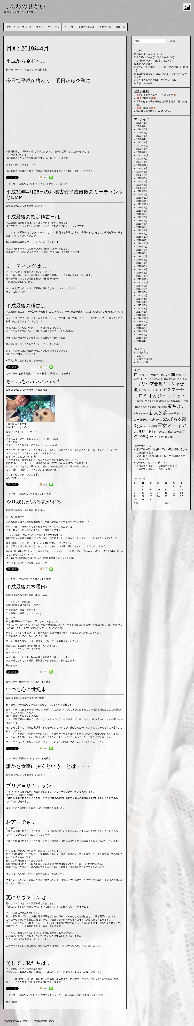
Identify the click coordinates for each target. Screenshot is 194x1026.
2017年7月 (141, 292)
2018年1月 (141, 272)
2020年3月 (141, 188)
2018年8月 (141, 250)
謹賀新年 (146, 98)
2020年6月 (141, 178)
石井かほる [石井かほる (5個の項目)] (160, 431)
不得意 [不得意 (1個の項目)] (150, 401)
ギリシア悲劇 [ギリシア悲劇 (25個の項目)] (149, 383)
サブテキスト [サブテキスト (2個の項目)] (145, 390)
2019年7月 (141, 214)
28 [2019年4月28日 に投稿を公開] (135, 499)
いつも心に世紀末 (26, 689)
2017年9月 (141, 285)
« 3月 (137, 502)
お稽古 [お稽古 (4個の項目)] (165, 378)
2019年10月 (142, 204)
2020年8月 (141, 171)
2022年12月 (142, 145)
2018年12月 (142, 237)
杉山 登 (143, 459)
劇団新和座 (41, 69)
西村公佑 (39, 698)
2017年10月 (142, 282)
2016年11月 (142, 318)
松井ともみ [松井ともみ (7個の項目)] (147, 419)
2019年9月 (141, 207)
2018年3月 (141, 266)
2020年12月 (142, 165)
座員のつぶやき (86, 27)
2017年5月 (141, 298)
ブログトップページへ (47, 27)
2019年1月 (141, 233)
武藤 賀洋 (40, 205)
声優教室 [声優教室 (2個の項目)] (151, 407)
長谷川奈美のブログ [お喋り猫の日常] (153, 60)
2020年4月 (141, 184)
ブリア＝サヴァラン (51, 995)
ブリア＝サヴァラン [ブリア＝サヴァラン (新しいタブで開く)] (64, 791)
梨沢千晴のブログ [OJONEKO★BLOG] (154, 57)
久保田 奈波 (41, 389)
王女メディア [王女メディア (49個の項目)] (171, 425)
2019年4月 (141, 223)
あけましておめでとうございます (156, 95)
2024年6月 (141, 129)
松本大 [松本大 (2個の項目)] (159, 419)
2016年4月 (141, 341)
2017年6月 (141, 295)
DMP (38, 373)
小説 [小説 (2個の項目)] (136, 413)
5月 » (167, 502)
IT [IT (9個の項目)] (135, 374)
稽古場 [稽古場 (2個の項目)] (177, 432)
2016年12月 (142, 315)
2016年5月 (141, 338)
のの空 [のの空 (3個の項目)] (173, 378)
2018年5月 (141, 259)
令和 (43, 184)
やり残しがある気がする (33, 501)
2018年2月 (141, 269)
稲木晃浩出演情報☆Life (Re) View (153, 111)
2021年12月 (142, 155)
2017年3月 (141, 305)
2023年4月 (141, 139)
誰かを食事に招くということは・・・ (48, 766)
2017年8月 (141, 289)
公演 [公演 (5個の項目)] (161, 400)
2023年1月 (141, 142)
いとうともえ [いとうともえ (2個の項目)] (153, 379)
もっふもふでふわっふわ (34, 381)
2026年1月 (141, 123)
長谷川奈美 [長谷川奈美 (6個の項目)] (165, 437)
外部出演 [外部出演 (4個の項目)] (161, 406)
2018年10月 (142, 243)
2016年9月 (141, 324)
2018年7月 (141, 253)
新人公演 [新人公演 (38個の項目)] (158, 412)
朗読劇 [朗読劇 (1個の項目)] (170, 414)
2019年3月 (141, 227)
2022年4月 (141, 149)
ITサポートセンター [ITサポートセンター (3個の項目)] (159, 374)
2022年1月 (141, 152)
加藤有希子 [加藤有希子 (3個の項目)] (177, 401)
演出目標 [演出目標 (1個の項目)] (146, 426)
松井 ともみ (41, 595)
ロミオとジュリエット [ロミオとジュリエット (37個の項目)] (162, 395)
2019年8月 (141, 210)
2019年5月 (141, 220)
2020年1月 (141, 194)
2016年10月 (142, 321)
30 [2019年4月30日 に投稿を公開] (150, 499)
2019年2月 (141, 230)
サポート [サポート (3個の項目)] (157, 390)
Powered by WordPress (15, 1021)
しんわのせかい (24, 6)
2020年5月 (141, 181)
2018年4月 (141, 263)
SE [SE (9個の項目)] (173, 374)
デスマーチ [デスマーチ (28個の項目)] (173, 389)
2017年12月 (142, 276)
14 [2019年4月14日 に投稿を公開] (135, 493)
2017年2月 (141, 308)
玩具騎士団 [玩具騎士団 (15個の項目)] (143, 431)
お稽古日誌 (24, 373)
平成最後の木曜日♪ (27, 586)
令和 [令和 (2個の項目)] (156, 401)
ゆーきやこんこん (145, 462)
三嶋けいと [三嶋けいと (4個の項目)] (140, 401)
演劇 (52, 373)
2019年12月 (142, 197)
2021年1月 (141, 162)
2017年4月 (141, 302)
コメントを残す (59, 184)
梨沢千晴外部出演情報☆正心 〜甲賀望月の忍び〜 (161, 449)
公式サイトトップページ (18, 27)
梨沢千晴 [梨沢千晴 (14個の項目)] (170, 419)
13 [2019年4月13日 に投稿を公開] (181, 489)
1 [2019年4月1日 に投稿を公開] (142, 486)
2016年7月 (141, 331)
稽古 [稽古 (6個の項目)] (171, 431)
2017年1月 (141, 311)
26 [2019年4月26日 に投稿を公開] (174, 496)
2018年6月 (141, 256)
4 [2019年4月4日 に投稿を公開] (165, 486)
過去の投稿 (11, 1001)
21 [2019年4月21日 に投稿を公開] (135, 496)
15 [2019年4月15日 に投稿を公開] (143, 493)
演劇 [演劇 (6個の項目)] (154, 426)
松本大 (45, 373)
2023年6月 (141, 136)
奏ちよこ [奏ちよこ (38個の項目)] (177, 406)
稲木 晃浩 (40, 510)
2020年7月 (141, 175)
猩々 (160, 462)
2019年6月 (141, 217)
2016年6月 (141, 334)
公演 (64, 995)
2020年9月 (141, 168)
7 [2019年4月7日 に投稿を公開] (134, 489)
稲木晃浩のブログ (143, 64)
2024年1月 (141, 132)
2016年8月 (141, 328)
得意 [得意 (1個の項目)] (141, 414)
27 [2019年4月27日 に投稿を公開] (181, 496)
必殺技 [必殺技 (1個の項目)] (145, 414)
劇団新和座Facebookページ (148, 54)
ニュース (68, 27)
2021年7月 (141, 158)
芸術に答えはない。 (146, 465)
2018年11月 (142, 240)
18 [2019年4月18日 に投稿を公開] (166, 493)
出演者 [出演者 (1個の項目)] (167, 401)
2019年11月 (142, 201)
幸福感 (71, 995)
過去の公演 (105, 27)
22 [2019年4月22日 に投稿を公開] (143, 496)
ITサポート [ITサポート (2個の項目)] (143, 375)
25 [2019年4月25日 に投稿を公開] (166, 496)
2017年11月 (142, 279)
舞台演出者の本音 (143, 83)
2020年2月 (141, 191)
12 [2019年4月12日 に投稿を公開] (174, 489)
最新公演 (120, 27)
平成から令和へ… (26, 61)
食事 (84, 995)
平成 (48, 184)
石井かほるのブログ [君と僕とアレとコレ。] (156, 80)
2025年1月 (141, 126)
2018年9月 (141, 246)
